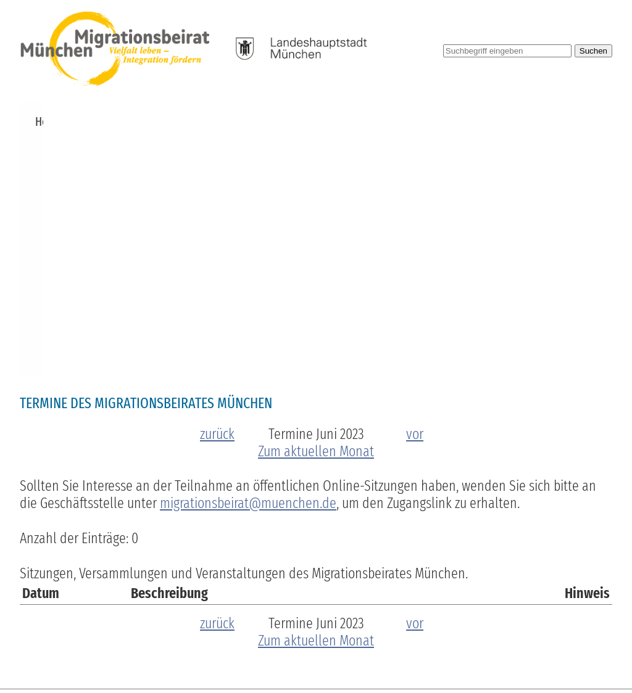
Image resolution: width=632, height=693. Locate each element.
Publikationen (377, 121)
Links (542, 121)
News (79, 121)
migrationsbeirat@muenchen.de (248, 259)
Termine (181, 121)
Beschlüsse (304, 121)
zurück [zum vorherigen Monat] (217, 190)
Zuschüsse (239, 121)
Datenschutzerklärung (561, 651)
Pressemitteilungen (470, 121)
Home (39, 121)
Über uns (127, 121)
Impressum (475, 651)
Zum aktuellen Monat (316, 207)
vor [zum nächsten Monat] (414, 190)
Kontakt (587, 121)
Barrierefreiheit (405, 651)
